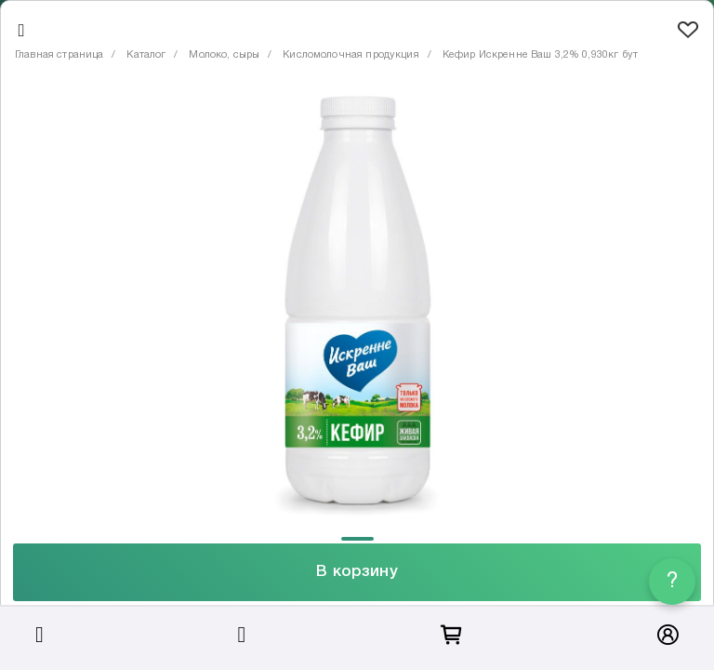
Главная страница (59, 55)
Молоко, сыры (224, 55)
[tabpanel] (357, 307)
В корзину (356, 572)
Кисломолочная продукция (350, 55)
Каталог (145, 55)
